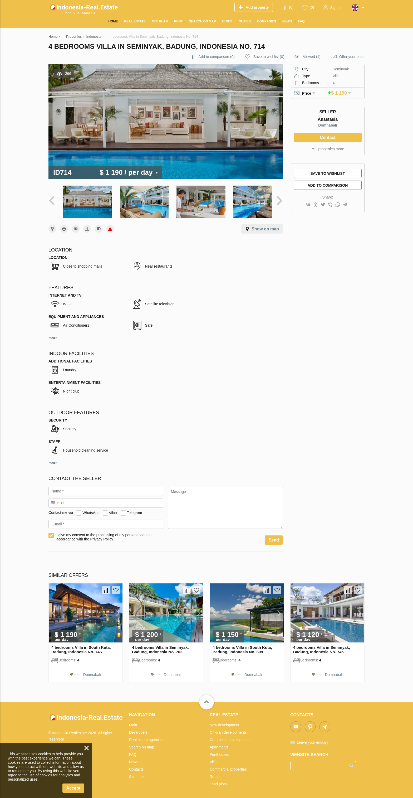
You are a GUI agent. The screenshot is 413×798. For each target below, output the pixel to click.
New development (224, 722)
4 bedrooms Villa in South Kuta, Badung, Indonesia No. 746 (81, 647)
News (133, 759)
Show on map (265, 226)
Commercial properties (228, 767)
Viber (113, 510)
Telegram (134, 510)
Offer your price (352, 57)
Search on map (141, 745)
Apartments (219, 745)
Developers (138, 730)
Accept (73, 788)
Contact (328, 137)
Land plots (218, 782)
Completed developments (231, 737)
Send (274, 537)
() (291, 7)
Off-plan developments (228, 730)
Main (133, 722)
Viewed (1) (312, 57)
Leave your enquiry (312, 740)
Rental (215, 774)
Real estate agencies (146, 737)
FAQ (132, 752)
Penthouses (219, 752)
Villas (214, 759)
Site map (136, 774)
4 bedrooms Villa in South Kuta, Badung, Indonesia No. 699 (242, 647)
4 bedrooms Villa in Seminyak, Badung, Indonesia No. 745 (321, 647)
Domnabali (327, 125)
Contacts (136, 767)
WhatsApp (91, 510)
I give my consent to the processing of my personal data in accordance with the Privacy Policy (103, 534)
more (52, 335)
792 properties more (327, 149)
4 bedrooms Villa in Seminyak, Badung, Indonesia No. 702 (160, 647)
